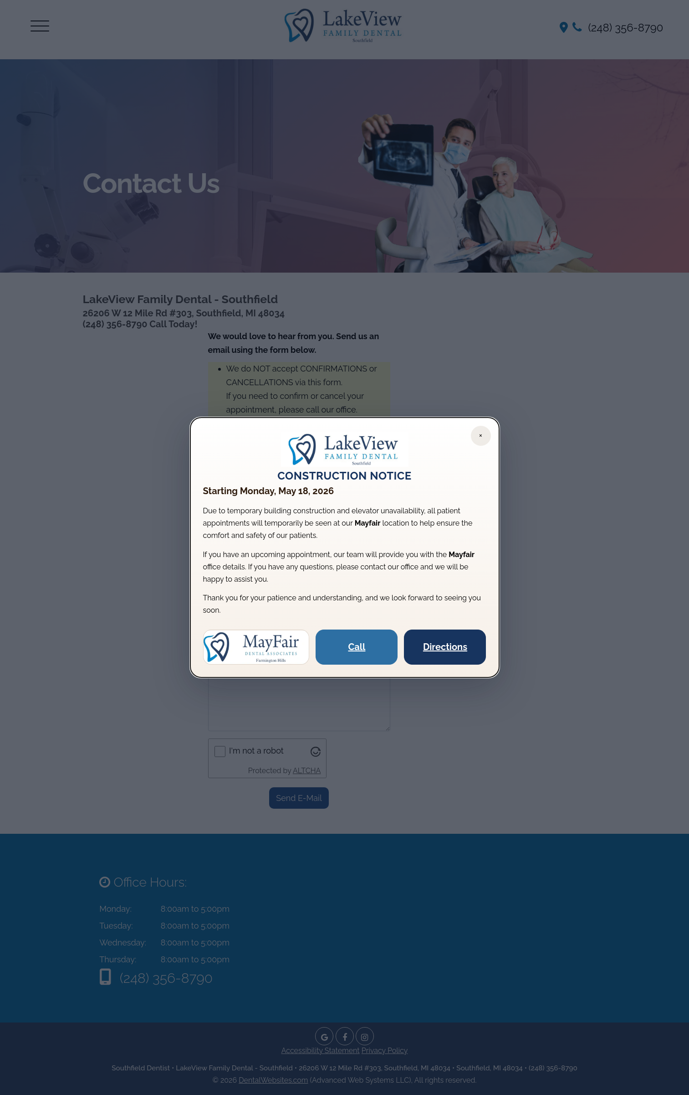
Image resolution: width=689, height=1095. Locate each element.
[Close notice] (481, 436)
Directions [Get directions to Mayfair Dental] (445, 646)
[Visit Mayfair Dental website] (256, 647)
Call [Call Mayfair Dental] (357, 646)
